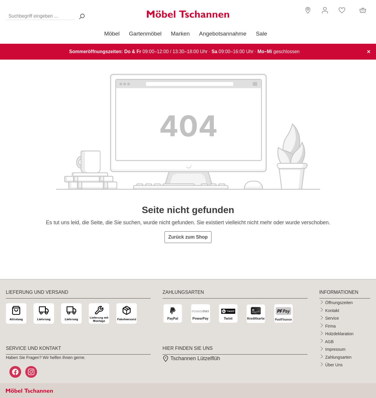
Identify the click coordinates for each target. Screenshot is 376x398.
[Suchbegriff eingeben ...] (40, 15)
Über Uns (334, 364)
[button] (307, 9)
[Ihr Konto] (325, 10)
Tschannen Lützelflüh (191, 358)
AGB (329, 341)
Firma (330, 325)
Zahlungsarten (338, 357)
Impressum (335, 349)
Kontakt (332, 310)
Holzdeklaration (339, 333)
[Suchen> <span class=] (81, 16)
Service (332, 318)
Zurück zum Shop (188, 237)
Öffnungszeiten (339, 302)
